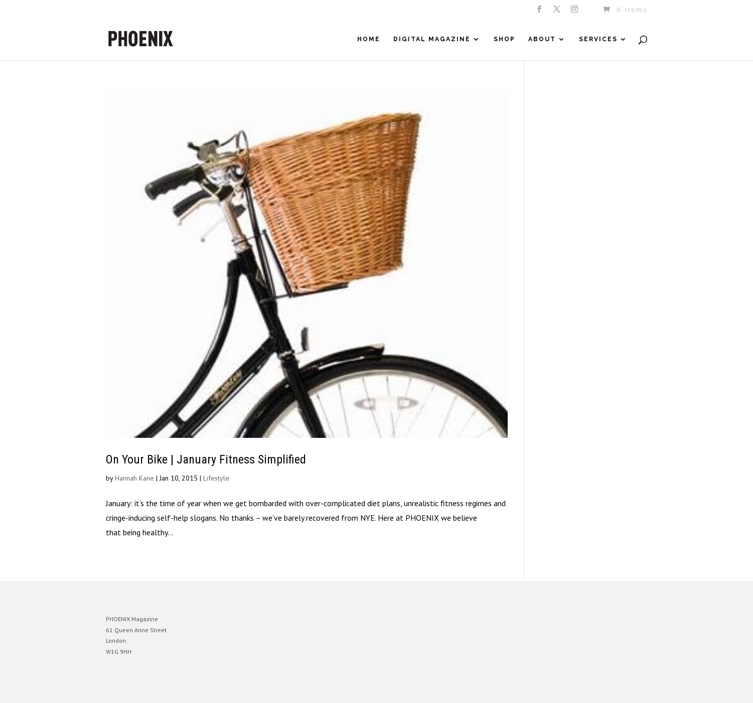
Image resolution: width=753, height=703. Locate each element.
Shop (504, 39)
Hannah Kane (134, 478)
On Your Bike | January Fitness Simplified (206, 459)
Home (368, 39)
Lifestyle (216, 478)
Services (598, 39)
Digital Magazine (432, 39)
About (542, 39)
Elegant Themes (152, 687)
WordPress (215, 687)
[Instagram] (575, 12)
